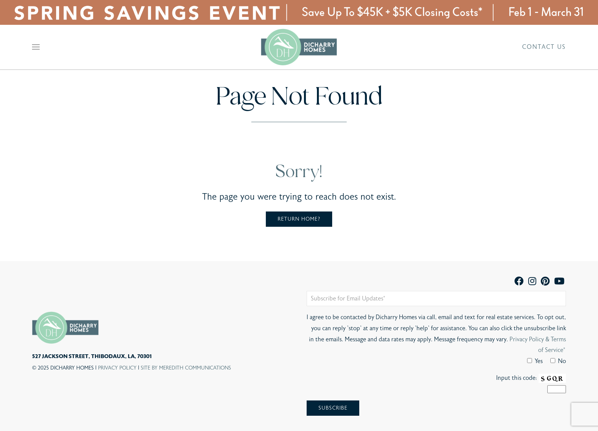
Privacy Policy (117, 368)
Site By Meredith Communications (186, 368)
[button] (36, 47)
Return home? (299, 219)
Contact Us (544, 47)
